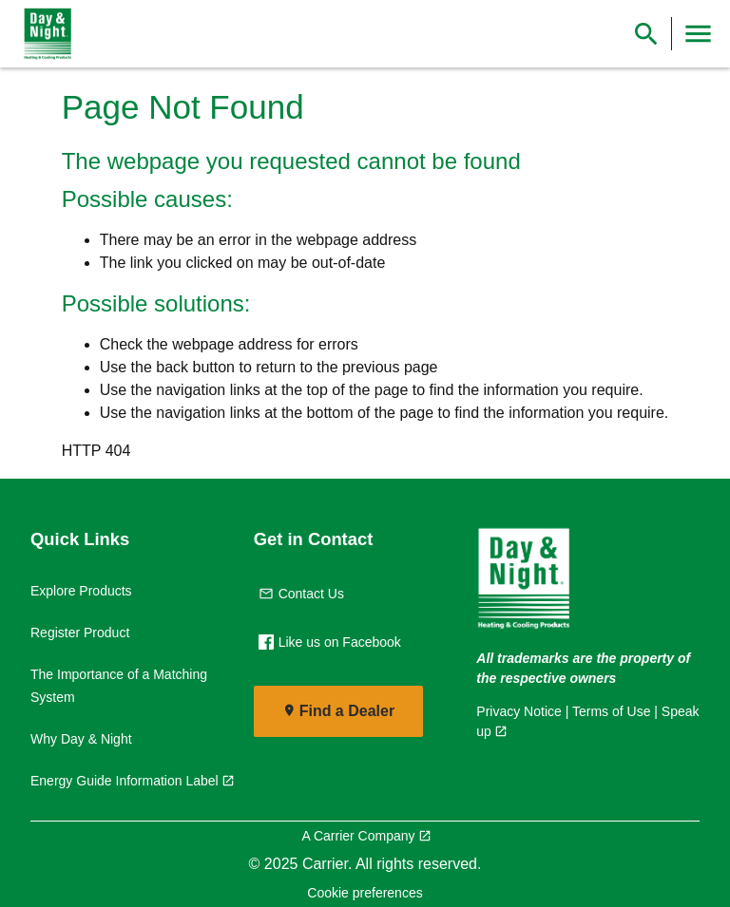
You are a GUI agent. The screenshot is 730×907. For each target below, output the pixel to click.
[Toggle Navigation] (698, 33)
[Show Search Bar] (646, 33)
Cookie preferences (364, 892)
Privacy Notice (518, 711)
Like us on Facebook (330, 642)
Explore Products (81, 590)
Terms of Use (611, 711)
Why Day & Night (81, 738)
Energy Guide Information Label (124, 780)
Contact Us (301, 593)
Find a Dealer (346, 711)
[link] (43, 34)
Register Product (79, 632)
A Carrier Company (357, 835)
